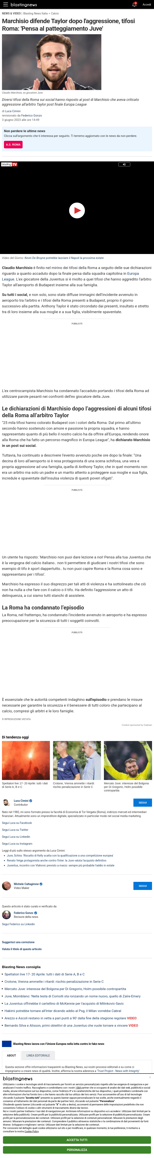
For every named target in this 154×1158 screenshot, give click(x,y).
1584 (78, 1087)
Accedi (147, 4)
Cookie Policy (32, 1131)
